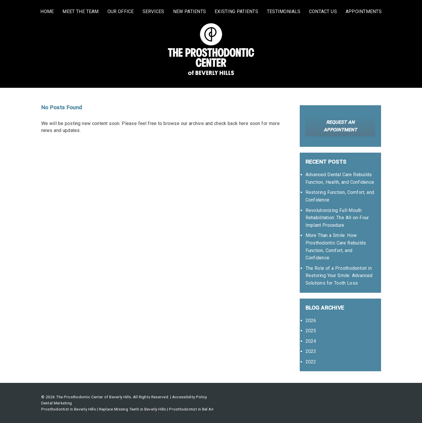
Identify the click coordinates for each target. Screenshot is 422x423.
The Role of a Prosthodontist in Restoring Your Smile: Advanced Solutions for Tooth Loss (339, 275)
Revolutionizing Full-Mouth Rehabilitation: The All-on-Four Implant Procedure (337, 218)
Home (47, 11)
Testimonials (283, 11)
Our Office (120, 11)
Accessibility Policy (189, 397)
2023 (311, 351)
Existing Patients (236, 11)
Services (153, 11)
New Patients (189, 11)
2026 (311, 320)
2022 (311, 362)
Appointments (364, 11)
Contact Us (323, 11)
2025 (311, 330)
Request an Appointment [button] (340, 126)
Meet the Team (80, 11)
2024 (311, 341)
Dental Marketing (56, 403)
